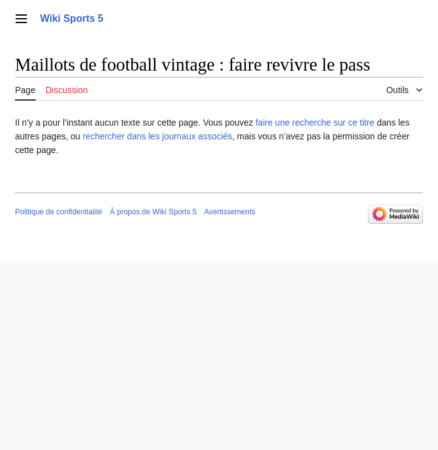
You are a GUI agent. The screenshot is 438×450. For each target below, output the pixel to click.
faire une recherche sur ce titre (314, 123)
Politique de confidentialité (58, 212)
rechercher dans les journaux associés (157, 136)
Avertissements (229, 212)
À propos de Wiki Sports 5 (152, 212)
